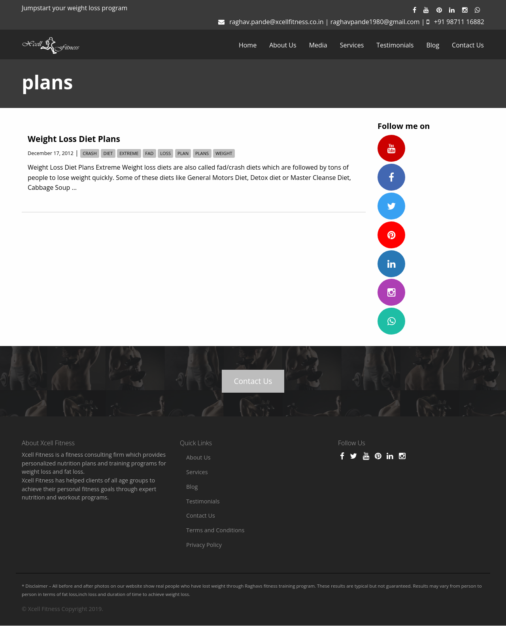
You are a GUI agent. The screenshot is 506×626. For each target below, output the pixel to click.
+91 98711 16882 (459, 21)
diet (108, 153)
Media (318, 45)
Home (248, 45)
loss (165, 153)
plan (183, 153)
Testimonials (394, 45)
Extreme (128, 153)
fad (149, 153)
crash (89, 153)
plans (202, 153)
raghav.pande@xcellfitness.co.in (276, 21)
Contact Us (468, 45)
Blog (432, 45)
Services (352, 45)
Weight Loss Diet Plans (74, 138)
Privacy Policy (204, 544)
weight (223, 153)
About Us (282, 45)
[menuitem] (247, 45)
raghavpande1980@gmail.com (375, 21)
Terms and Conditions (215, 530)
